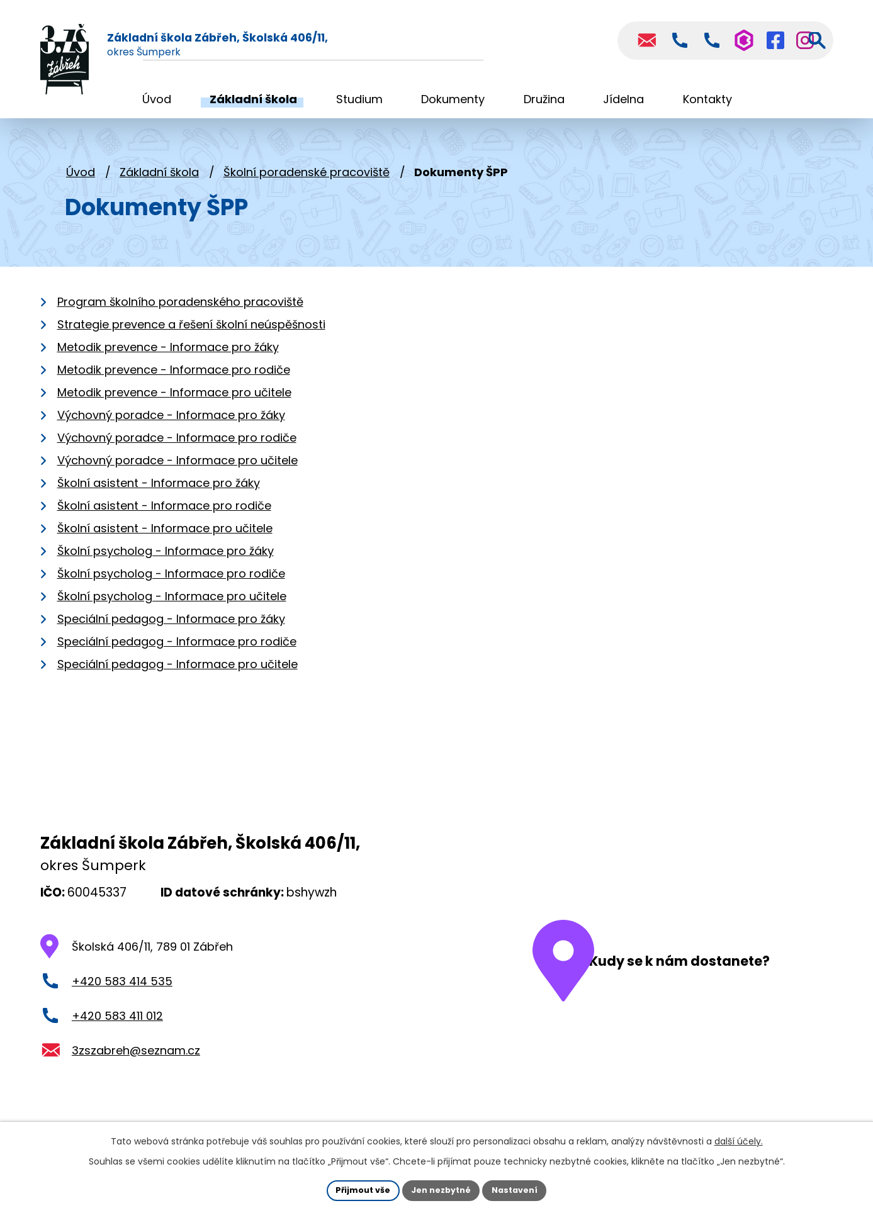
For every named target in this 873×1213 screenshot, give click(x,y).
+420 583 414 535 (122, 990)
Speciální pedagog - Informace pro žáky (171, 627)
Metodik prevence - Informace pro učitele (174, 401)
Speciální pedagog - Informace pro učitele (177, 673)
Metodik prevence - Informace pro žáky (168, 356)
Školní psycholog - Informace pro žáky (165, 559)
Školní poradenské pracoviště (306, 181)
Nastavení (522, 1189)
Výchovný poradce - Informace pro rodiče (176, 446)
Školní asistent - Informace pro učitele (165, 537)
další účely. (738, 1138)
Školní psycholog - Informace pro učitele (171, 605)
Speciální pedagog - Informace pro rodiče (176, 650)
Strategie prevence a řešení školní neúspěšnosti (191, 333)
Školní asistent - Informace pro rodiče (164, 514)
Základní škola (159, 181)
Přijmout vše (356, 1189)
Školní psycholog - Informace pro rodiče (171, 582)
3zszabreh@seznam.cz (136, 1058)
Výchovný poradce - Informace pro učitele (177, 469)
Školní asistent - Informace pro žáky (158, 492)
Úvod (80, 181)
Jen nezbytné (441, 1189)
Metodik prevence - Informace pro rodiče (173, 378)
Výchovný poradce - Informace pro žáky (171, 424)
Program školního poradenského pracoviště (180, 310)
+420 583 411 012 (117, 1024)
